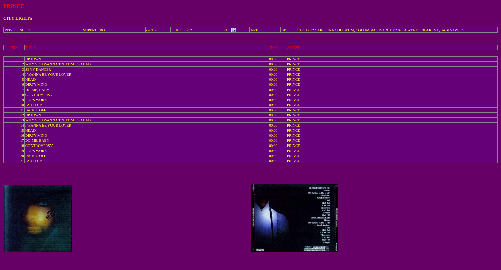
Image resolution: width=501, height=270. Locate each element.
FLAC (176, 30)
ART (253, 30)
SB (283, 30)
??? (189, 30)
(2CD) (151, 30)
